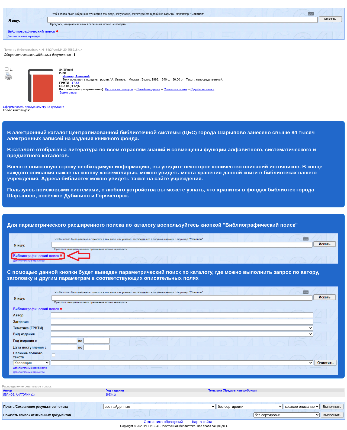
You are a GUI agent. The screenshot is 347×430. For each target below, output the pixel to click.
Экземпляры (68, 92)
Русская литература (119, 89)
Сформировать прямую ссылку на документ (33, 106)
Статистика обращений (163, 422)
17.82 (75, 82)
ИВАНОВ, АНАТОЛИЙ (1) (18, 394)
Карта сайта (202, 422)
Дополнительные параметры (24, 36)
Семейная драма (148, 89)
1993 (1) (111, 394)
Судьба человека (202, 89)
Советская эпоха (175, 89)
